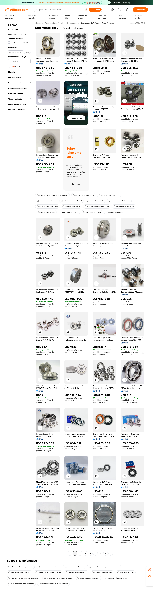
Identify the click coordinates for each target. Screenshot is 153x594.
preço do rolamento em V (83, 195)
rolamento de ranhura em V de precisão (52, 195)
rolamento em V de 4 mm (124, 206)
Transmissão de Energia (54, 23)
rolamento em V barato (46, 201)
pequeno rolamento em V (109, 195)
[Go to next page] (110, 553)
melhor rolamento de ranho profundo (53, 584)
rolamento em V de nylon (102, 572)
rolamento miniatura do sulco (116, 578)
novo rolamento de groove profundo (58, 578)
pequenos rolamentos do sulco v (21, 584)
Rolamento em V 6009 (115, 212)
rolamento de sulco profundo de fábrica (104, 567)
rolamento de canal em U (71, 201)
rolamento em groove (46, 212)
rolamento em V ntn (95, 201)
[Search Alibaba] (59, 9)
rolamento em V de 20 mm (49, 567)
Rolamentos (72, 23)
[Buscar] (95, 10)
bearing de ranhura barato (76, 572)
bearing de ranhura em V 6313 (97, 206)
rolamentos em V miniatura (19, 572)
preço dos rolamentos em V (88, 578)
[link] (149, 569)
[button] (86, 9)
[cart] (120, 10)
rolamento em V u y (125, 572)
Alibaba (38, 23)
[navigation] (19, 288)
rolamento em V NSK (92, 212)
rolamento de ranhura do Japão (48, 572)
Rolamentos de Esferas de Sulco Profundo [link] (97, 23)
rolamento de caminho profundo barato (23, 578)
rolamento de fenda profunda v (20, 567)
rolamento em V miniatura (119, 201)
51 (105, 553)
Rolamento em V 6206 (69, 212)
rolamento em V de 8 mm (47, 206)
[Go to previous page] (70, 553)
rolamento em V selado (74, 567)
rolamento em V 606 (71, 206)
